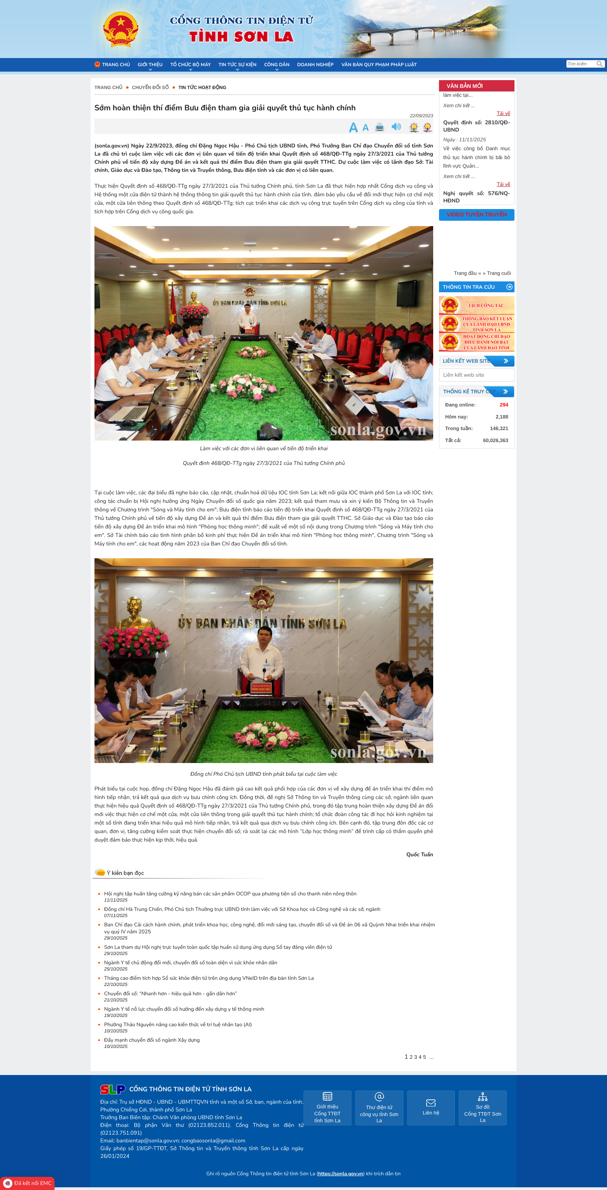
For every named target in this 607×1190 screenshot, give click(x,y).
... (431, 1057)
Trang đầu (465, 273)
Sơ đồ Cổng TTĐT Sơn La (482, 1113)
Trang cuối (499, 273)
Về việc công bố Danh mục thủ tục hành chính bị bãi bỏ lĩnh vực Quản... (476, 161)
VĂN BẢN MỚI (465, 86)
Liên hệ (431, 1113)
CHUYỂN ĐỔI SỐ (150, 87)
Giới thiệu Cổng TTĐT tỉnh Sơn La (327, 1113)
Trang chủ (108, 87)
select (506, 375)
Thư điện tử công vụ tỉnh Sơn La (379, 1113)
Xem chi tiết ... (459, 109)
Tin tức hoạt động (202, 87)
